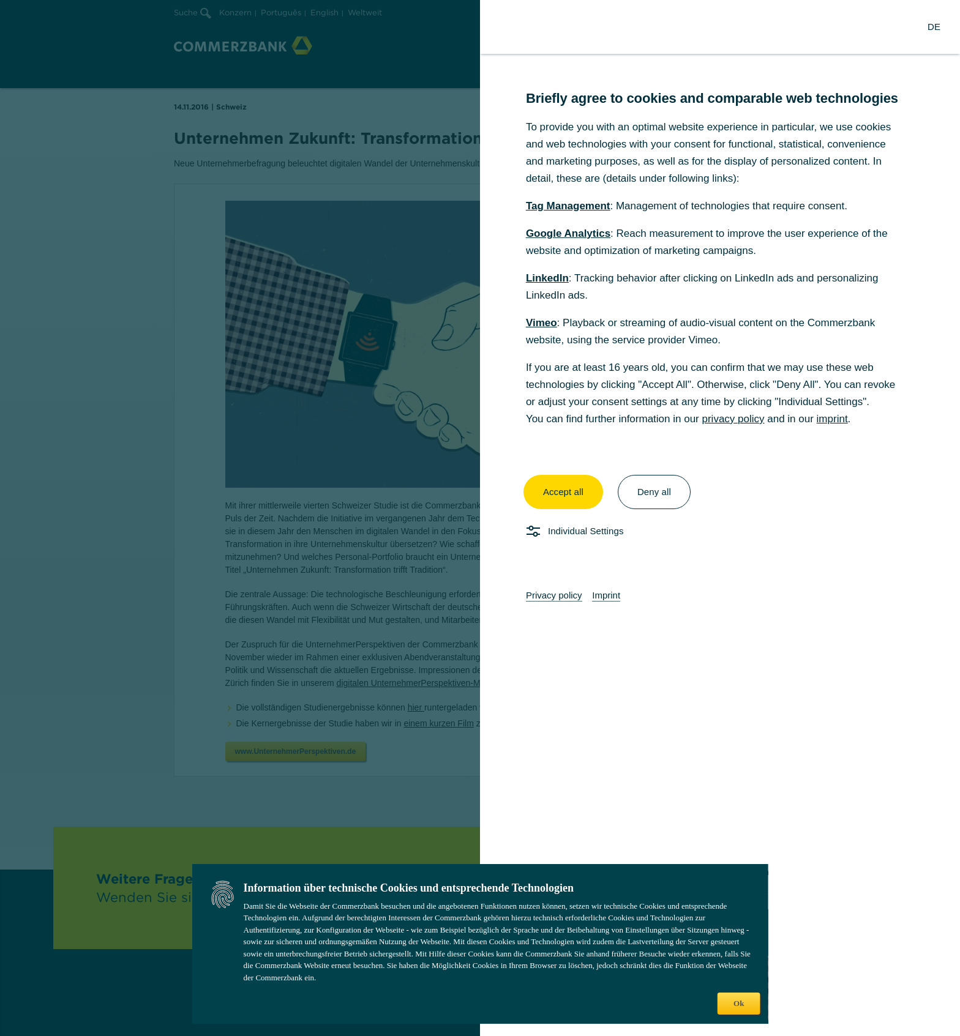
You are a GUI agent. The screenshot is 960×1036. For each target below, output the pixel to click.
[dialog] (480, 518)
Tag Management (568, 206)
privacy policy (733, 419)
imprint (832, 419)
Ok (738, 1003)
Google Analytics (568, 233)
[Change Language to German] (934, 27)
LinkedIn (547, 278)
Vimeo (541, 323)
